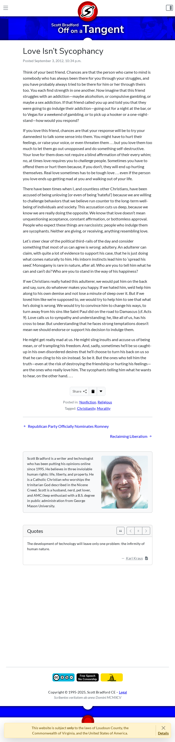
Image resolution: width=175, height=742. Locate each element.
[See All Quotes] (120, 531)
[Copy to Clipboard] (93, 391)
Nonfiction (87, 402)
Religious (105, 402)
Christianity (86, 408)
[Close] (163, 727)
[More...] (101, 391)
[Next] (146, 531)
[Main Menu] (5, 8)
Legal (123, 692)
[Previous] (131, 531)
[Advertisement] (87, 612)
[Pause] (138, 531)
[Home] (88, 8)
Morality (103, 408)
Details (163, 733)
